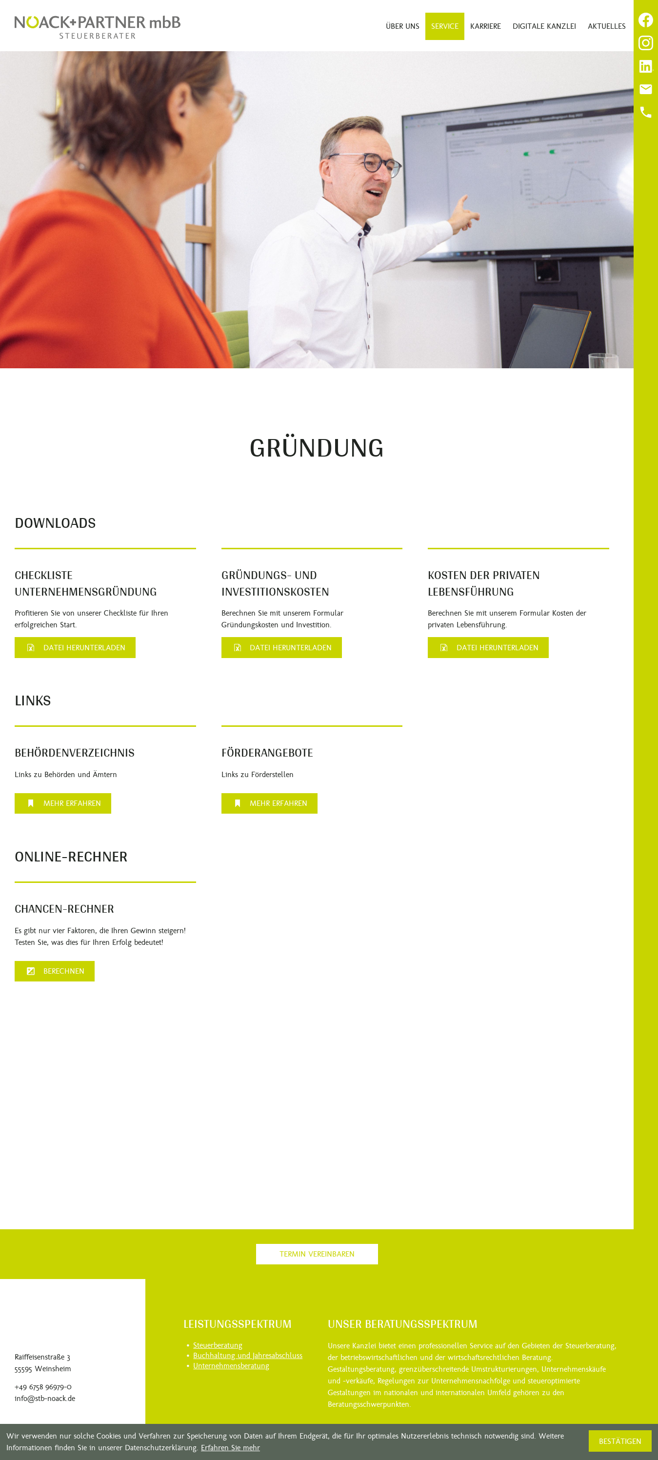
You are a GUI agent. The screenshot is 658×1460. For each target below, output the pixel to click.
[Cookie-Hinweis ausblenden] (620, 1441)
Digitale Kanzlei (544, 26)
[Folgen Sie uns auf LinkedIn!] (645, 66)
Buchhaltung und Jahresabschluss (247, 1355)
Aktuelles (607, 26)
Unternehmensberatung (231, 1365)
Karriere (485, 26)
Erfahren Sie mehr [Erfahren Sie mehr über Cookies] (230, 1447)
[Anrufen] (645, 112)
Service (445, 26)
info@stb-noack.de (45, 1398)
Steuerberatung (217, 1345)
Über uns (402, 26)
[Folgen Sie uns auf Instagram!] (645, 43)
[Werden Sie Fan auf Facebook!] (645, 20)
